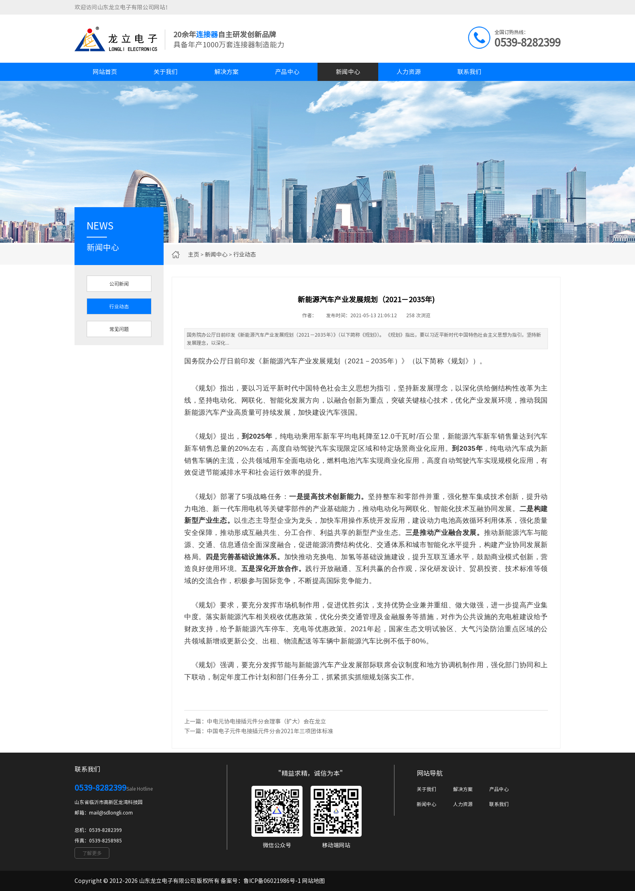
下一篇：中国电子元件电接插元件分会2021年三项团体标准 (258, 731)
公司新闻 (119, 283)
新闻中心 (348, 72)
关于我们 (165, 72)
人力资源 (408, 72)
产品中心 (287, 72)
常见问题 (119, 329)
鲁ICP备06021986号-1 (272, 881)
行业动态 (244, 254)
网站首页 (105, 72)
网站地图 (313, 881)
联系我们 (469, 72)
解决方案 (226, 72)
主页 (193, 254)
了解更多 (92, 853)
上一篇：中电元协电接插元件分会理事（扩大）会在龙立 (255, 721)
